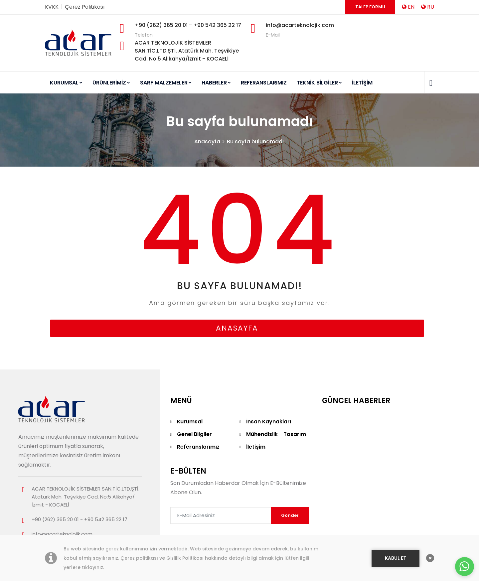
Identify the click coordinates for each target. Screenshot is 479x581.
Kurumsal (190, 422)
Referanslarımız (198, 447)
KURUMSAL (66, 82)
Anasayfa (207, 142)
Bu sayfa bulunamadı (255, 142)
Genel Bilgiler (194, 434)
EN (408, 7)
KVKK (52, 7)
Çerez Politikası (85, 7)
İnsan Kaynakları (268, 422)
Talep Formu (370, 7)
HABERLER (216, 82)
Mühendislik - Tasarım (276, 434)
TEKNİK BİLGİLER (319, 82)
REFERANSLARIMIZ (264, 82)
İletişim (255, 447)
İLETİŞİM (362, 82)
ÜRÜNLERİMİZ (111, 82)
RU (427, 7)
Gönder (290, 515)
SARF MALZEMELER (166, 82)
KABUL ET (395, 557)
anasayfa (237, 328)
